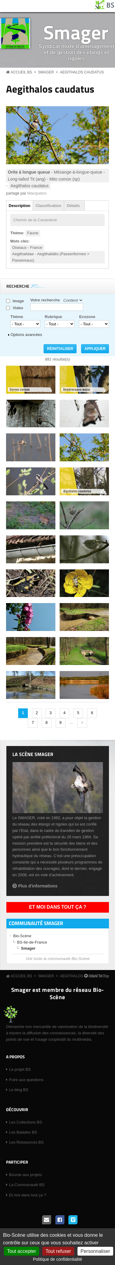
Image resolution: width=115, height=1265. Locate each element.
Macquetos (37, 193)
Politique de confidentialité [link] (57, 1259)
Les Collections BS (25, 1122)
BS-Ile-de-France (32, 942)
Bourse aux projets (25, 1174)
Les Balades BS (23, 1132)
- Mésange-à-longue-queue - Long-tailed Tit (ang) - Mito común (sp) (56, 175)
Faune (32, 233)
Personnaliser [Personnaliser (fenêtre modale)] (95, 1251)
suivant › (82, 723)
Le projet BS (20, 1069)
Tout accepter (21, 1251)
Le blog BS (18, 1089)
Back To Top (99, 976)
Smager (75, 32)
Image (18, 301)
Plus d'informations (38, 885)
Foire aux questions (26, 1079)
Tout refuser (58, 1251)
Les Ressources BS (26, 1142)
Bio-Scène (22, 936)
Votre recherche (45, 300)
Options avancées (26, 334)
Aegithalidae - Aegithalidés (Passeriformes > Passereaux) (50, 257)
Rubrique (53, 316)
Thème (16, 316)
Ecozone (87, 316)
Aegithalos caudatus (82, 72)
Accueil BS (21, 72)
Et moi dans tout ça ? (57, 907)
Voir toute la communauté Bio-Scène (58, 958)
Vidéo (18, 308)
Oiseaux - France (27, 247)
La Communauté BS (26, 1184)
